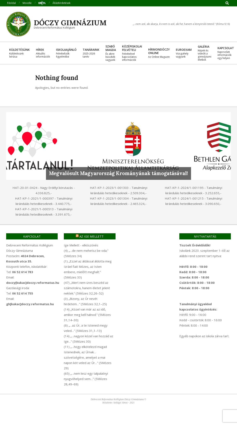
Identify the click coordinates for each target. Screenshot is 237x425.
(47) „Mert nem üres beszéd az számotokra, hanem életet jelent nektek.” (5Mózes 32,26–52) (87, 288)
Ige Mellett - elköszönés (81, 245)
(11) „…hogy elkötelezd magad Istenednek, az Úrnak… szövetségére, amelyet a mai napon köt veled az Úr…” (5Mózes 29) (87, 357)
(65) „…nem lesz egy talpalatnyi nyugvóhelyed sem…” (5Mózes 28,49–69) (86, 378)
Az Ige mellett (91, 236)
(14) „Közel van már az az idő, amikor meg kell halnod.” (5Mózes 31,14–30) (87, 314)
